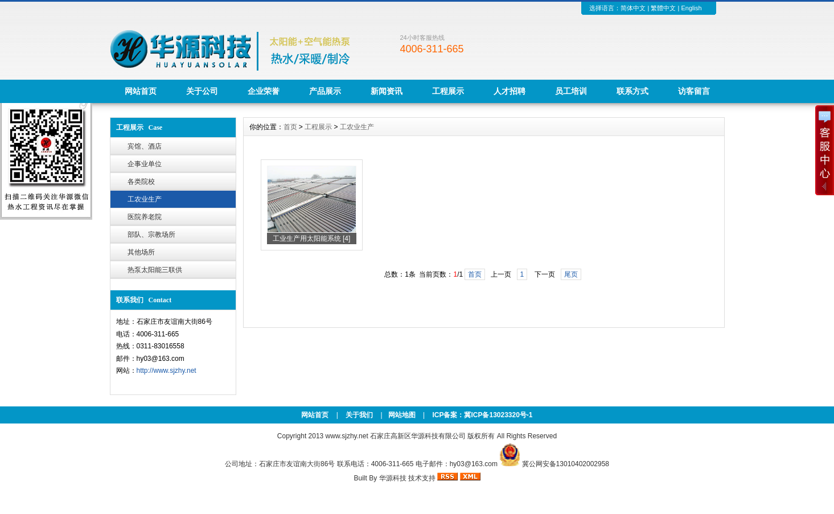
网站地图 (402, 415)
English (691, 8)
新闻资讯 (386, 91)
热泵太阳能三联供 (155, 270)
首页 (290, 127)
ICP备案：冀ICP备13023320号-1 (481, 415)
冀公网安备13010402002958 (565, 464)
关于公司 (202, 91)
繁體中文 (663, 8)
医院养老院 (145, 217)
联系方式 (632, 91)
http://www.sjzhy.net (166, 371)
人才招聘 (509, 91)
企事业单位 (145, 164)
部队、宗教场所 (151, 235)
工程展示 (448, 91)
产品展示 (325, 91)
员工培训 (571, 91)
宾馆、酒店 (145, 146)
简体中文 (633, 8)
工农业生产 (145, 199)
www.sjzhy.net (347, 436)
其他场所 (141, 252)
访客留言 (694, 91)
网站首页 (141, 91)
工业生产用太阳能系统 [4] (312, 238)
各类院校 (141, 182)
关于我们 (359, 415)
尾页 (571, 274)
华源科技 (392, 478)
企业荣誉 (264, 91)
